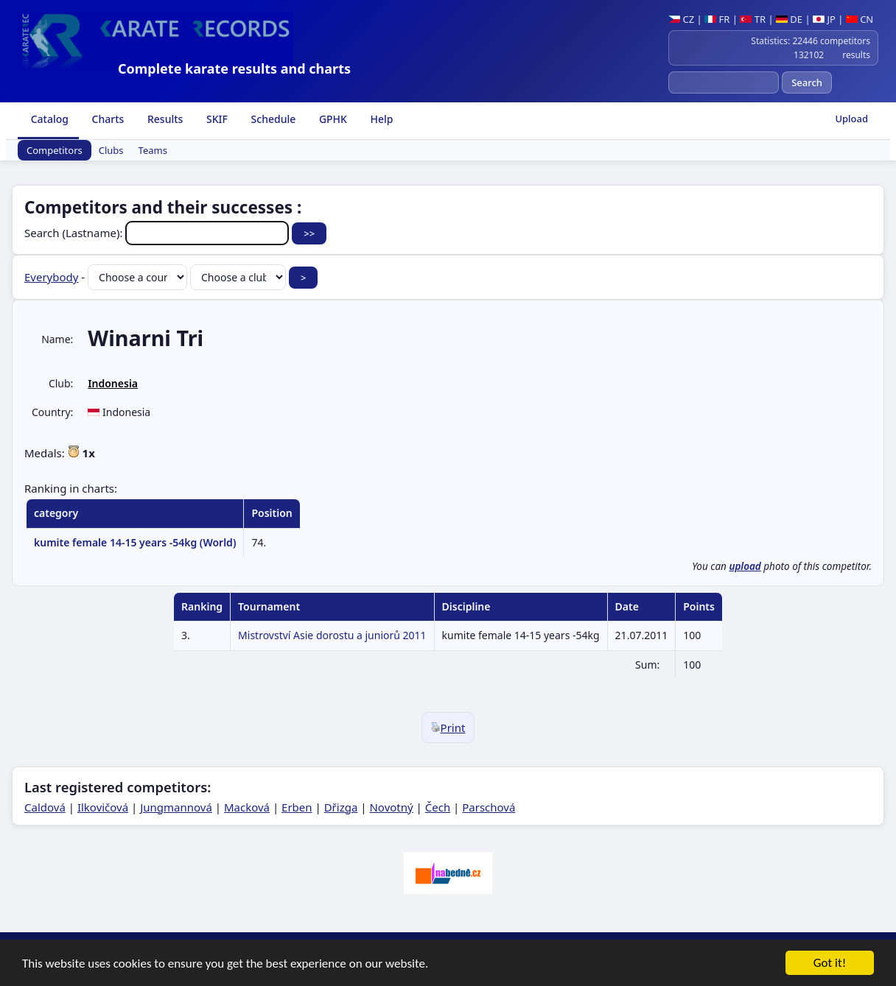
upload (744, 566)
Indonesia (113, 383)
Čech (437, 807)
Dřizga (341, 807)
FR (716, 19)
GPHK (331, 119)
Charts (106, 119)
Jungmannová (176, 807)
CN (859, 19)
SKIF (215, 119)
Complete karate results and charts (234, 68)
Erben (296, 807)
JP (824, 19)
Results (163, 119)
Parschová (488, 807)
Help (380, 119)
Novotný (391, 807)
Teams (153, 150)
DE (789, 19)
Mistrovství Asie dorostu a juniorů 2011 (332, 635)
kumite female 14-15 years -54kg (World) (135, 542)
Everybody (51, 277)
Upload (851, 118)
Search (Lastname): (158, 232)
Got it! (829, 964)
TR (753, 19)
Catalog (48, 119)
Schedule (271, 119)
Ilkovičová (102, 807)
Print (448, 727)
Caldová (45, 807)
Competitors (55, 150)
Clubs (111, 150)
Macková (247, 807)
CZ (681, 19)
